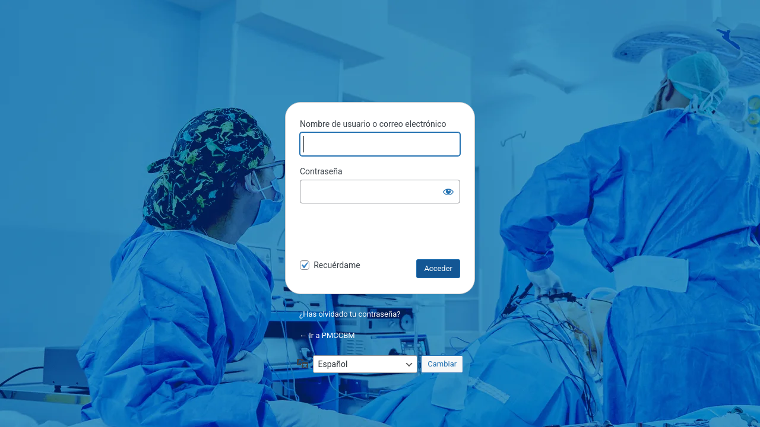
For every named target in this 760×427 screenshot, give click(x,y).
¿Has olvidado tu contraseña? (349, 314)
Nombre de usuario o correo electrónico (373, 124)
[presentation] (381, 233)
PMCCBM (380, 63)
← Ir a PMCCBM (327, 335)
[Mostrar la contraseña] (448, 191)
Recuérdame (337, 265)
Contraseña (321, 171)
